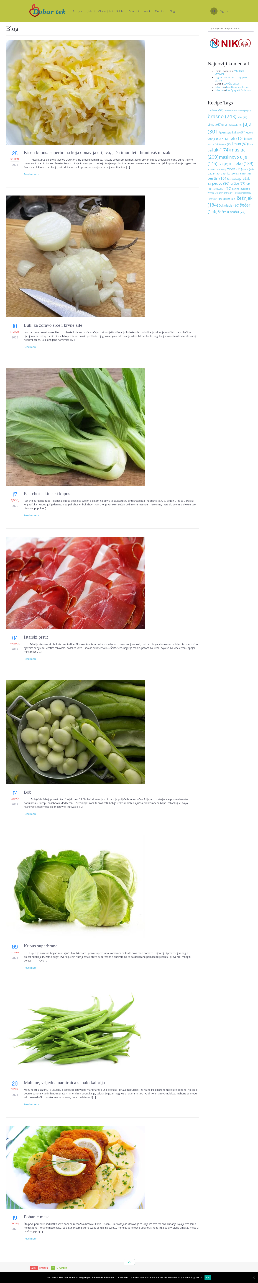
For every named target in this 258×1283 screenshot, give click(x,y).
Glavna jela (105, 11)
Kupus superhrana (40, 945)
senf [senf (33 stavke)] (217, 188)
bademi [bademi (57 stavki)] (215, 110)
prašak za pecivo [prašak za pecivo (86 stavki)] (229, 181)
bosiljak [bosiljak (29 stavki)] (245, 110)
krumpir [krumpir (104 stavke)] (233, 138)
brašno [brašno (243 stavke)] (222, 116)
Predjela (78, 11)
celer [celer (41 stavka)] (242, 117)
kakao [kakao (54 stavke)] (238, 132)
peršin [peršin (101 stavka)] (218, 178)
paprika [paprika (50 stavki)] (228, 173)
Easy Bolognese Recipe (237, 87)
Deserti (134, 11)
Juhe (91, 11)
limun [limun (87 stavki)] (240, 143)
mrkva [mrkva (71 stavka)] (234, 169)
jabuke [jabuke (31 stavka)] (237, 125)
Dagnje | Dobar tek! (224, 77)
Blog (172, 11)
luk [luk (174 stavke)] (221, 150)
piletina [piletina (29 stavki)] (233, 179)
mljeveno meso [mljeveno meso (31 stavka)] (217, 169)
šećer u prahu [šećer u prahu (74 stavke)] (231, 212)
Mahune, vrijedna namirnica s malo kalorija (64, 1082)
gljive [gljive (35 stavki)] (227, 124)
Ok (207, 1277)
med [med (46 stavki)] (223, 164)
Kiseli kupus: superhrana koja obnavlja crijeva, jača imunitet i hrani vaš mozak (97, 152)
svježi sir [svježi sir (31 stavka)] (241, 192)
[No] (253, 1277)
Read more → (32, 174)
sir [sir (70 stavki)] (226, 188)
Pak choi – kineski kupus (47, 493)
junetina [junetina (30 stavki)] (225, 132)
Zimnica (159, 11)
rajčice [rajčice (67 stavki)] (237, 183)
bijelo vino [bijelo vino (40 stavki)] (231, 110)
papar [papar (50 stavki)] (214, 173)
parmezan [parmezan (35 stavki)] (243, 173)
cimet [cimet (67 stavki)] (215, 124)
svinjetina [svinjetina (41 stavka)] (226, 192)
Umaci (146, 11)
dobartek (219, 87)
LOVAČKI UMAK (231, 83)
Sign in (224, 11)
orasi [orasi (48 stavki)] (248, 169)
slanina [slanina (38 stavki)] (238, 188)
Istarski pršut (36, 637)
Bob (28, 792)
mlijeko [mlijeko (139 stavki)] (241, 163)
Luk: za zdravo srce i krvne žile (53, 325)
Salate (120, 11)
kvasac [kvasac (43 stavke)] (225, 144)
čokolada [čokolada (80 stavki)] (229, 205)
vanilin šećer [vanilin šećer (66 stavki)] (224, 199)
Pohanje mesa (37, 1216)
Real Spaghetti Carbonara (239, 90)
